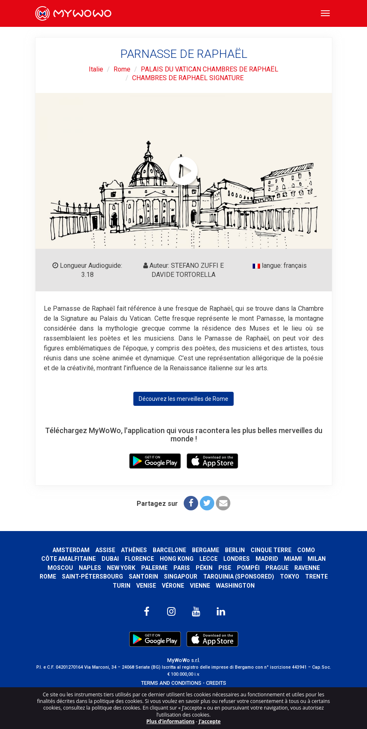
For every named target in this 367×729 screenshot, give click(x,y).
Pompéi (248, 568)
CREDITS (216, 683)
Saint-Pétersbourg (92, 576)
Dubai (110, 558)
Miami (293, 558)
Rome (122, 69)
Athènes (134, 550)
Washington (235, 585)
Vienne (200, 585)
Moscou (60, 568)
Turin (121, 585)
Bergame (205, 550)
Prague (277, 568)
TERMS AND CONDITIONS (171, 683)
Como (306, 550)
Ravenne (307, 568)
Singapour (180, 576)
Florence (139, 558)
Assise (105, 550)
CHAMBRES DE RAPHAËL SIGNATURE (188, 78)
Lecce (208, 558)
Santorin (143, 576)
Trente (316, 576)
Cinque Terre (271, 550)
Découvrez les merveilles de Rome (183, 398)
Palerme (154, 568)
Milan (317, 558)
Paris (181, 568)
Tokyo (289, 576)
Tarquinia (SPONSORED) (238, 576)
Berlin (235, 550)
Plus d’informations (171, 721)
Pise (224, 568)
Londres (236, 558)
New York (121, 568)
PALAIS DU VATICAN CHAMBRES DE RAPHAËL (209, 69)
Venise (146, 585)
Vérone (173, 585)
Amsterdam (71, 550)
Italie (96, 69)
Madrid (267, 558)
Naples (90, 568)
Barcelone (169, 550)
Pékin (204, 568)
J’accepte (209, 721)
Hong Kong (177, 558)
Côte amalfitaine (68, 558)
